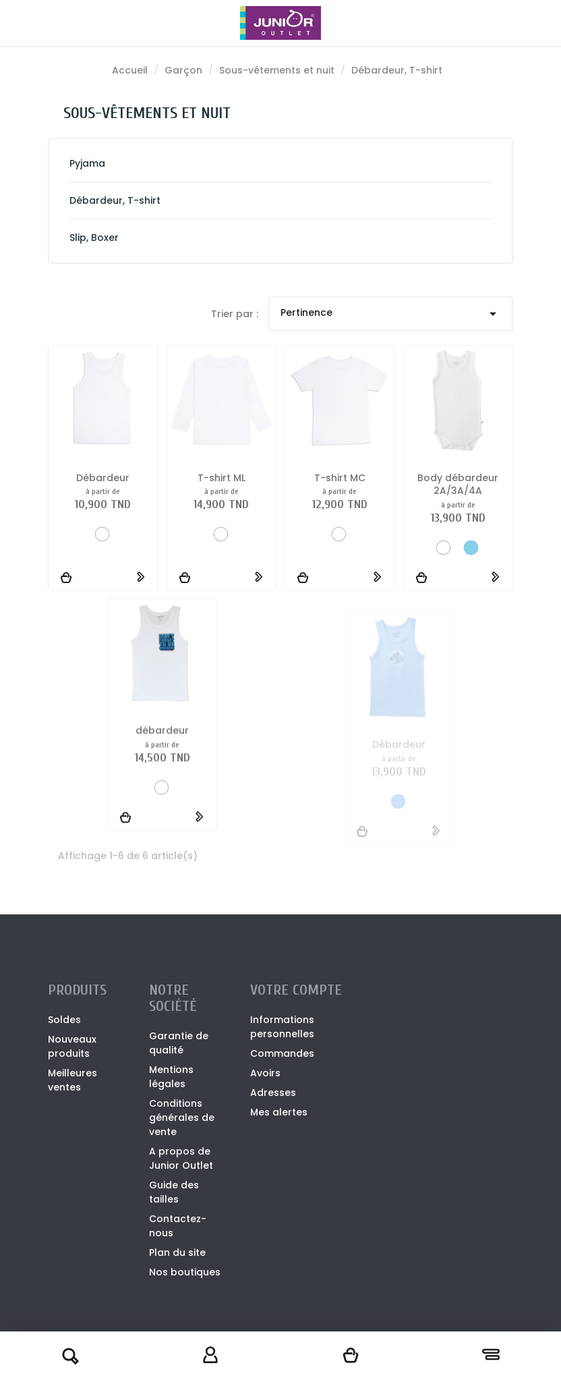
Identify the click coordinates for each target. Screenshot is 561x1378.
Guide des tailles (174, 1192)
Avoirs (265, 1073)
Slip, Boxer (94, 237)
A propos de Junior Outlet (181, 1158)
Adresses (273, 1092)
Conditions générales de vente (181, 1117)
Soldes (64, 1019)
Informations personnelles (282, 1027)
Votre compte (296, 990)
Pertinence (391, 314)
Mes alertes (278, 1112)
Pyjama (87, 163)
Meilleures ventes (72, 1080)
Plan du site (177, 1252)
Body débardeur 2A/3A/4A (457, 493)
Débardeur (102, 478)
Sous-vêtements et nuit (147, 113)
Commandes (282, 1053)
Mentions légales (171, 1077)
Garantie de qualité (178, 1043)
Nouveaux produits (72, 1046)
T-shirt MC (339, 478)
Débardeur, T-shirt (114, 200)
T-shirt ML (221, 478)
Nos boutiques (184, 1272)
